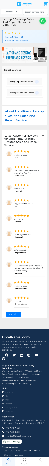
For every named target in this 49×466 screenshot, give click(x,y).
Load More (13, 314)
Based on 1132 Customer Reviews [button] (16, 40)
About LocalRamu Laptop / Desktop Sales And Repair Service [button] (24, 115)
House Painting (25, 384)
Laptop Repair (7, 377)
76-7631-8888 (11, 432)
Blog (7, 396)
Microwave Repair (9, 384)
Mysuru (37, 451)
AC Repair (38, 371)
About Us (9, 392)
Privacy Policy (11, 407)
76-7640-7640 (11, 428)
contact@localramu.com (16, 436)
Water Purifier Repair (10, 380)
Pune (18, 451)
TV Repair (28, 371)
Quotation (9, 411)
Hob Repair (35, 374)
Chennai (7, 455)
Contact (8, 404)
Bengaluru (8, 451)
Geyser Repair (7, 374)
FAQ (7, 400)
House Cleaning (22, 377)
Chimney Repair (22, 374)
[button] (24, 81)
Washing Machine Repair (12, 371)
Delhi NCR (11, 11)
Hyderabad (18, 455)
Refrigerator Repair (29, 380)
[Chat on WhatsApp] (12, 441)
